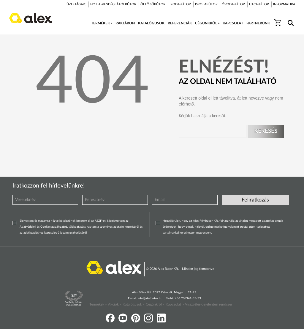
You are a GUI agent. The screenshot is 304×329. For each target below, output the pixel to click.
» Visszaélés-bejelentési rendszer (207, 304)
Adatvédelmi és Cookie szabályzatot (43, 226)
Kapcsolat (173, 304)
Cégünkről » (155, 304)
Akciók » (114, 304)
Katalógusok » (133, 304)
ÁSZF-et (100, 220)
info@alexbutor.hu (150, 298)
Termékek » (98, 304)
